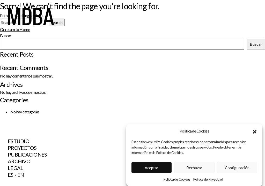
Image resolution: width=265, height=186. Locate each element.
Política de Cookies (176, 179)
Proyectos (22, 148)
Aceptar (151, 167)
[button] (254, 131)
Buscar (256, 44)
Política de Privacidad (208, 179)
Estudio (18, 141)
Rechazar (194, 167)
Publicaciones (27, 154)
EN (20, 175)
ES (10, 175)
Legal (15, 168)
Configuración (237, 167)
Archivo (19, 161)
